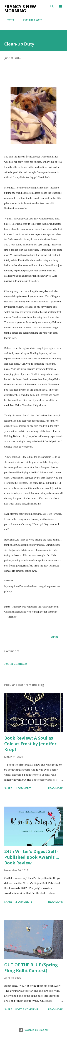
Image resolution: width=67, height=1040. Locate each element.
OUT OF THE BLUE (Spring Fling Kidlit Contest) (31, 967)
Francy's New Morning (20, 8)
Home (8, 19)
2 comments (23, 901)
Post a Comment (15, 663)
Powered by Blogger (33, 1030)
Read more (55, 788)
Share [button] (54, 636)
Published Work (30, 19)
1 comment (23, 788)
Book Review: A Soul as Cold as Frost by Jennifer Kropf (30, 743)
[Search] (52, 6)
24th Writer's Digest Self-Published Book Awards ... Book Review (31, 857)
